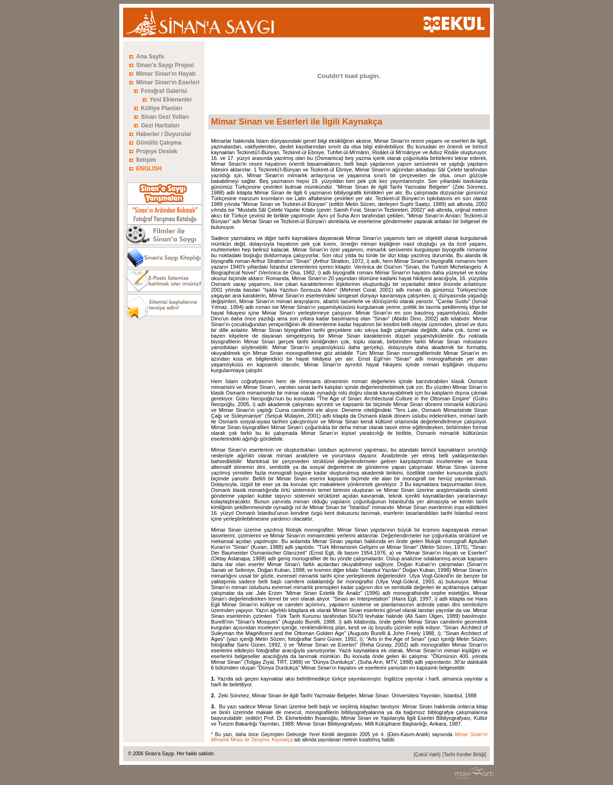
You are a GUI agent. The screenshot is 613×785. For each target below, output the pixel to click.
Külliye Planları (161, 108)
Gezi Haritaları (160, 125)
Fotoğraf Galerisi (164, 91)
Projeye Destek (156, 151)
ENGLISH (148, 168)
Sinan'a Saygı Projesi (165, 65)
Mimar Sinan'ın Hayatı (165, 73)
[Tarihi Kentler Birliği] (464, 754)
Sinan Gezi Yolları (165, 117)
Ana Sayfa (150, 56)
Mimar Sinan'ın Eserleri (167, 82)
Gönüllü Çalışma (159, 142)
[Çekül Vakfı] (427, 754)
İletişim (146, 160)
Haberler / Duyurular (163, 134)
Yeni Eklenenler (170, 99)
